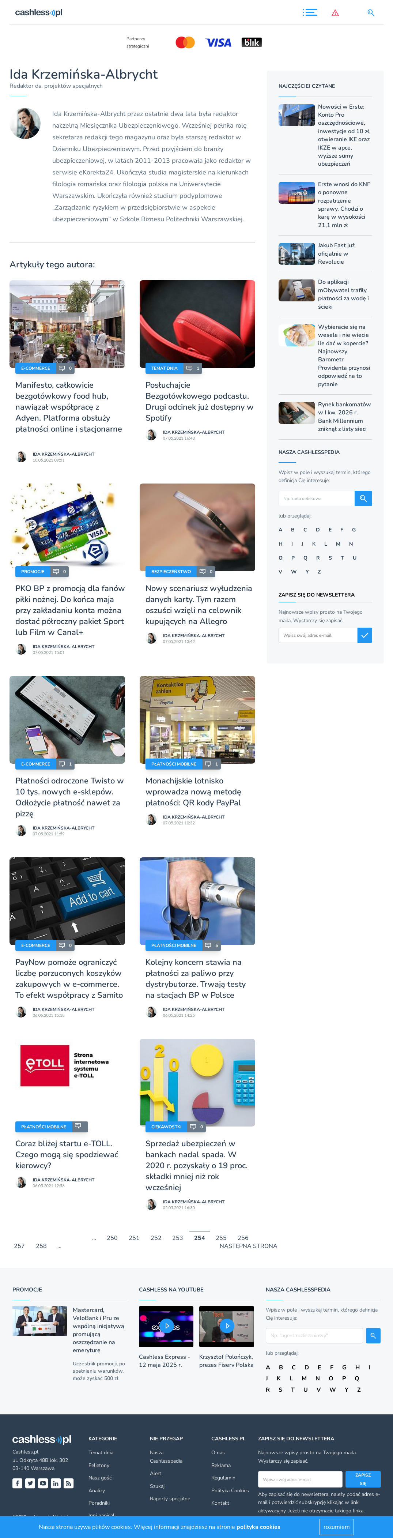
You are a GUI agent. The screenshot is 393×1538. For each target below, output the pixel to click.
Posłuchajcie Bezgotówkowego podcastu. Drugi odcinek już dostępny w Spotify (200, 402)
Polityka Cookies (230, 1490)
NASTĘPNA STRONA (248, 1246)
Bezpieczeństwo (171, 572)
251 (134, 1238)
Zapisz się (363, 1479)
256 (243, 1238)
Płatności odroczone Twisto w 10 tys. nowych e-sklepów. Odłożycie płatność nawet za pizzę (69, 797)
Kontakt (220, 1503)
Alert (155, 1473)
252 (156, 1238)
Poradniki (99, 1503)
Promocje (32, 572)
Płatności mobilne (173, 764)
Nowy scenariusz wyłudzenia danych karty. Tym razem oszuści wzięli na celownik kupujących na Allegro (199, 605)
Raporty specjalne (170, 1498)
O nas (218, 1452)
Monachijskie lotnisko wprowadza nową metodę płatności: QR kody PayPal (193, 791)
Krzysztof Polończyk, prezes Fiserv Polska (226, 1361)
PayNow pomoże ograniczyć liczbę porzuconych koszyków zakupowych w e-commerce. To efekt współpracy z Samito (70, 979)
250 (112, 1238)
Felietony (98, 1465)
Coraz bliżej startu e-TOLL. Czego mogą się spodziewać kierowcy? (66, 1154)
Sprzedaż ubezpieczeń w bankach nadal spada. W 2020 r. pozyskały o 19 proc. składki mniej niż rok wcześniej (196, 1165)
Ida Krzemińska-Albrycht (63, 454)
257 (19, 1246)
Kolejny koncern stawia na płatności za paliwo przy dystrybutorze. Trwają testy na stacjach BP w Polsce (196, 979)
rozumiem (337, 1527)
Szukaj (157, 1486)
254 (199, 1238)
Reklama (221, 1465)
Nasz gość (100, 1477)
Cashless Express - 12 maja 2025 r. (164, 1361)
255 (221, 1238)
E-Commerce (35, 368)
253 (177, 1238)
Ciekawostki (166, 1127)
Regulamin (223, 1477)
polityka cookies (258, 1527)
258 (41, 1246)
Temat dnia (164, 368)
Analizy (96, 1490)
